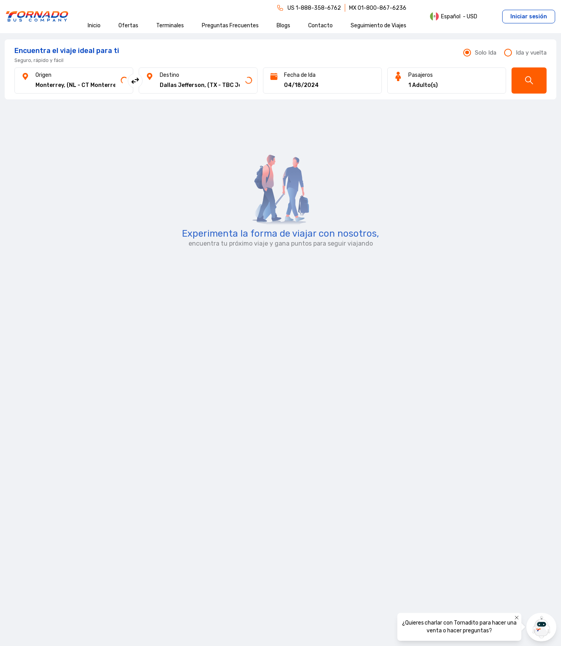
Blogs (283, 25)
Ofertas (128, 25)
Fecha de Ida (300, 75)
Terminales (170, 25)
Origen (43, 75)
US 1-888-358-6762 (314, 8)
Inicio (94, 25)
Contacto (320, 25)
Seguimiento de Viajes (378, 25)
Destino (169, 75)
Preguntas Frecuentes (230, 25)
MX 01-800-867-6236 (377, 8)
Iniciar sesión (528, 16)
